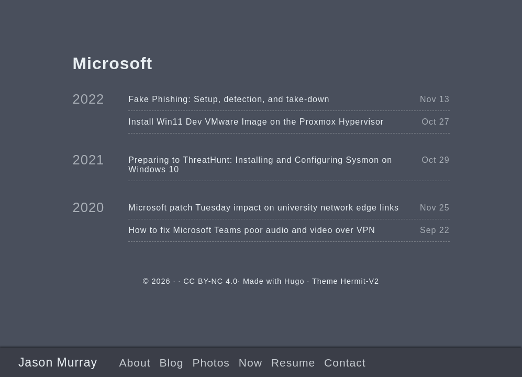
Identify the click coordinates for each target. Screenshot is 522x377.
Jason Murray (57, 362)
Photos (210, 363)
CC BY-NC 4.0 (210, 281)
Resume (293, 363)
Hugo (294, 281)
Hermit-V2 (360, 281)
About (135, 363)
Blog (171, 363)
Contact (344, 363)
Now (250, 363)
